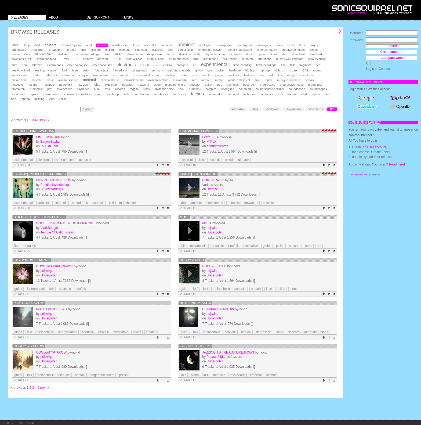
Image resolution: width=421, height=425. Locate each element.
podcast (195, 84)
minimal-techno (158, 80)
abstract (50, 45)
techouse (249, 94)
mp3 (257, 80)
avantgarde (264, 45)
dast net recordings (86, 54)
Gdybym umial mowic (54, 266)
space (34, 94)
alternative (151, 45)
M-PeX (211, 141)
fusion (86, 70)
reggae (134, 89)
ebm (14, 65)
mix (194, 80)
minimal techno (133, 80)
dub (196, 59)
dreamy (88, 58)
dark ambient (44, 54)
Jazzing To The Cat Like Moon (228, 352)
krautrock (233, 75)
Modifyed (272, 109)
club (170, 49)
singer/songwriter (102, 375)
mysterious (237, 375)
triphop (25, 98)
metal (49, 80)
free (318, 65)
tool (280, 94)
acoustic (102, 45)
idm (305, 70)
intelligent (171, 75)
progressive (267, 84)
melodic (36, 80)
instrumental (121, 75)
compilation (185, 49)
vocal (62, 98)
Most (184, 217)
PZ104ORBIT (50, 146)
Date (255, 109)
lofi (280, 75)
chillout (110, 49)
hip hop (250, 70)
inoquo (83, 75)
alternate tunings (316, 332)
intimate (272, 375)
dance (16, 54)
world (229, 160)
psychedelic (64, 89)
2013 (15, 45)
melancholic (19, 80)
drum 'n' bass (155, 58)
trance (291, 94)
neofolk (309, 80)
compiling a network (210, 49)
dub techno (210, 58)
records (120, 89)
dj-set (274, 54)
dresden (102, 58)
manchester (127, 203)
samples (211, 89)
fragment (305, 65)
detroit (170, 54)
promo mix (315, 84)
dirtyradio (236, 54)
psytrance (83, 89)
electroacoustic (102, 65)
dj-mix (262, 54)
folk (292, 65)
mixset (219, 80)
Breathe (212, 189)
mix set (205, 80)
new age (82, 84)
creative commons (294, 49)
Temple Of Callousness (57, 232)
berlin (302, 45)
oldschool (111, 84)
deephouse (154, 54)
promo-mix (18, 89)
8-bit (37, 45)
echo (308, 246)
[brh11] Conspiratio (198, 174)
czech (314, 49)
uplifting (39, 98)
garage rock (139, 70)
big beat (316, 45)
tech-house (161, 94)
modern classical (239, 80)
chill (83, 49)
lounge (290, 75)
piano (157, 84)
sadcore (295, 246)
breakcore (55, 49)
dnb (284, 54)
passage (127, 84)
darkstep (63, 54)
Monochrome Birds (53, 180)
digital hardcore (215, 54)
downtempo (69, 59)
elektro (167, 65)
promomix (36, 89)
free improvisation (45, 70)
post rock (233, 84)
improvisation (20, 75)
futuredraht (120, 70)
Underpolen (215, 232)
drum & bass (134, 58)
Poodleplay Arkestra (54, 185)
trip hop (316, 94)
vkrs (52, 98)
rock (181, 89)
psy (49, 89)
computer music (266, 49)
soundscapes (318, 89)
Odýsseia (210, 137)
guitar (220, 70)
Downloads (294, 109)
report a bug (357, 13)
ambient (186, 44)
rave (108, 89)
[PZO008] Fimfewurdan (34, 131)
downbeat (298, 54)
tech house (141, 94)
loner (293, 289)
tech (126, 94)
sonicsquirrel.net (359, 175)
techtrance (266, 94)
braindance (19, 49)
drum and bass (179, 58)
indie (37, 75)
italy (184, 75)
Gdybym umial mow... (32, 260)
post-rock (249, 84)
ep (194, 65)
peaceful (143, 84)
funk (65, 70)
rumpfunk (195, 89)
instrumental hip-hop (147, 75)
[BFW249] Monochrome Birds (40, 174)
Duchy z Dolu (192, 260)
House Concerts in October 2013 (65, 223)
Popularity (316, 109)
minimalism (180, 80)
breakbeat (37, 49)
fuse (75, 70)
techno (197, 94)
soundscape (297, 89)
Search (88, 109)
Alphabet (238, 109)
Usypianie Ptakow (196, 303)
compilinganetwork (240, 49)
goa (210, 70)
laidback (249, 75)
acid (89, 45)
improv (317, 70)
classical (157, 49)
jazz (194, 75)
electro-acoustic (77, 65)
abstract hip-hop (71, 45)
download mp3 (46, 58)
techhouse (179, 94)
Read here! (397, 164)
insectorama (100, 75)
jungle (219, 75)
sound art (245, 89)
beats (291, 45)
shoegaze (227, 89)
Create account (392, 52)
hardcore (235, 70)
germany (157, 70)
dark (27, 54)
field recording (242, 65)
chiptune (124, 49)
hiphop (278, 70)
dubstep (247, 58)
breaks (71, 49)
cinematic (141, 49)
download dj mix (22, 58)
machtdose (307, 75)
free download (21, 70)
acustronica (119, 45)
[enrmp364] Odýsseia (199, 131)
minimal (89, 80)
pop (219, 84)
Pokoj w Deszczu (29, 303)
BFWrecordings (52, 189)
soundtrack (19, 94)
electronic (126, 64)
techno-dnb (216, 94)
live (262, 75)
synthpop (113, 94)
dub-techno (230, 58)
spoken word (51, 94)
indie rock (51, 75)
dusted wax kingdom (289, 58)
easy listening (316, 58)
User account (376, 147)
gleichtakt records (179, 70)
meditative (250, 246)
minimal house (110, 80)
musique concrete (288, 80)
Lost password (391, 58)
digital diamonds (190, 54)
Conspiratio (213, 180)
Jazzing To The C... (196, 346)
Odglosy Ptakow (29, 346)
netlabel (33, 84)
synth (98, 94)
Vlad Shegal (49, 228)
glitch (199, 70)
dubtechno (264, 58)
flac (283, 65)
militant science (68, 80)
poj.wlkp (212, 228)
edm (25, 65)
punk (97, 89)
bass (280, 45)
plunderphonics (175, 84)
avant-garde (245, 45)
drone (116, 59)
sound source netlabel (270, 89)
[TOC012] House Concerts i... (39, 217)
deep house (135, 54)
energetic (182, 65)
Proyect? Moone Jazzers (224, 357)
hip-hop (265, 70)
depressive (264, 332)
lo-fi (270, 75)
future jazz (101, 70)
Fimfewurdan (48, 137)
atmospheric (224, 45)
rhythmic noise (164, 89)
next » (44, 120)
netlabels (49, 84)
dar (319, 246)
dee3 (107, 54)
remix (146, 89)
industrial (68, 75)
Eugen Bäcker (50, 141)
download (315, 54)
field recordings (266, 65)
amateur (167, 45)
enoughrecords (217, 146)
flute (269, 289)
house (292, 70)
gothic (267, 246)
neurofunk (65, 84)
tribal (303, 94)
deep (118, 54)
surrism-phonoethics (77, 94)
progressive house (291, 84)
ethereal (256, 375)
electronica (149, 65)
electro (37, 65)
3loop (26, 45)
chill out (96, 49)
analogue (205, 45)
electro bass (55, 65)
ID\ (332, 109)
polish (208, 84)
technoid (233, 94)
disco (249, 54)
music (268, 80)
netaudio (17, 84)
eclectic (268, 203)
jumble (206, 75)
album (136, 45)
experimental (215, 64)
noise (96, 85)
